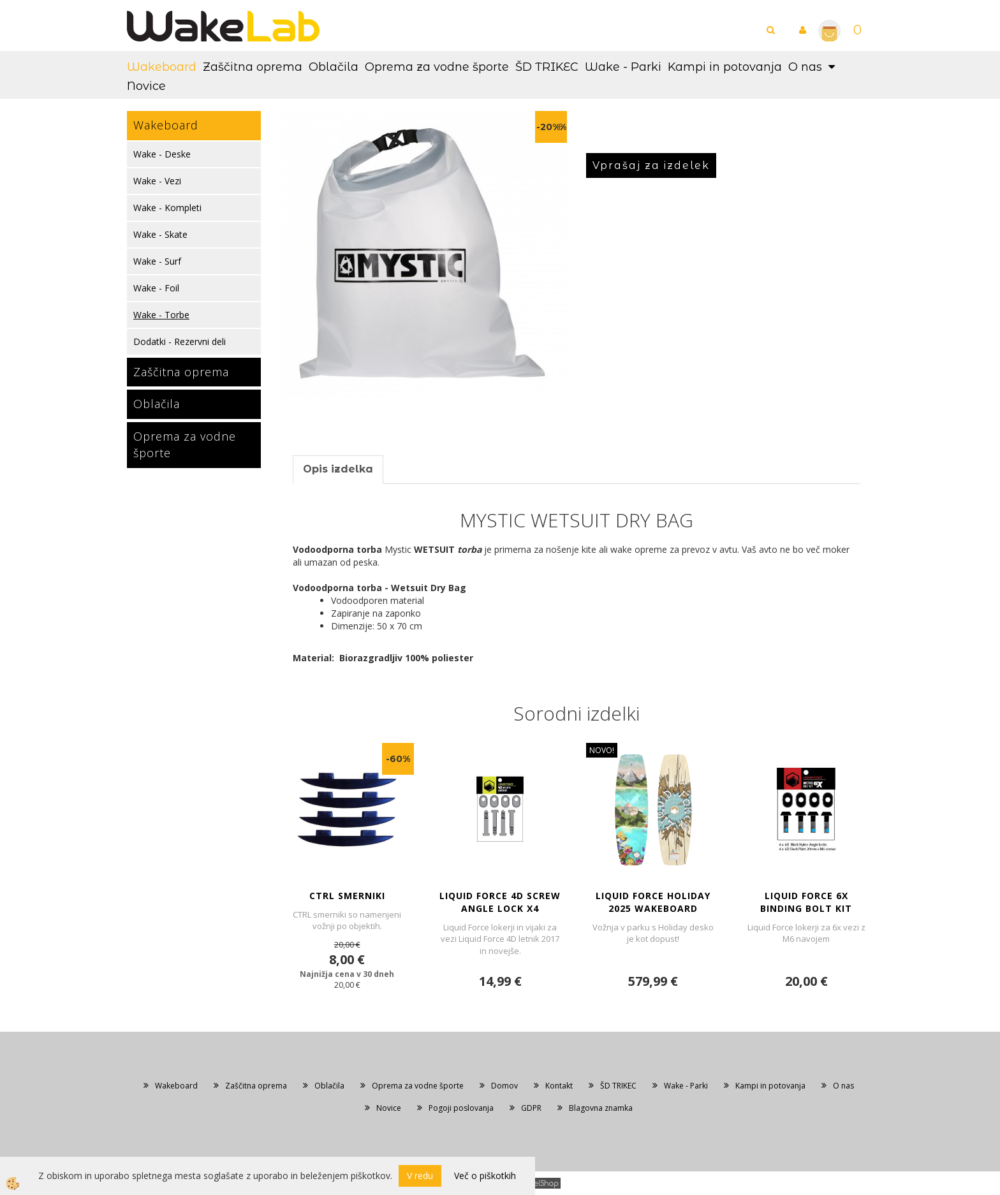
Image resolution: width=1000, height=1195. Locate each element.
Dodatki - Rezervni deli (179, 341)
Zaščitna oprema (252, 67)
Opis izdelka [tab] (338, 469)
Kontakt (559, 1085)
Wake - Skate (160, 234)
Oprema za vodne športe (437, 67)
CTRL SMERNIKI (347, 896)
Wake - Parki (623, 67)
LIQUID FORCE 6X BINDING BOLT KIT (806, 902)
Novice (146, 86)
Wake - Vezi (157, 181)
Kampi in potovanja (725, 67)
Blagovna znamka (601, 1108)
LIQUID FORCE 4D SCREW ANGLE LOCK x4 (500, 902)
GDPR (531, 1108)
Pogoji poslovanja (461, 1108)
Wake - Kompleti (167, 208)
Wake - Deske (162, 154)
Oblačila (333, 67)
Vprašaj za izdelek (651, 165)
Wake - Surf (157, 261)
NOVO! (601, 750)
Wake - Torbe (161, 315)
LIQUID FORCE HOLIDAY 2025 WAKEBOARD (653, 902)
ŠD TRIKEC (546, 67)
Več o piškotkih (485, 1175)
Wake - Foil (156, 288)
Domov (504, 1085)
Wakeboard (161, 67)
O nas (805, 67)
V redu (420, 1175)
